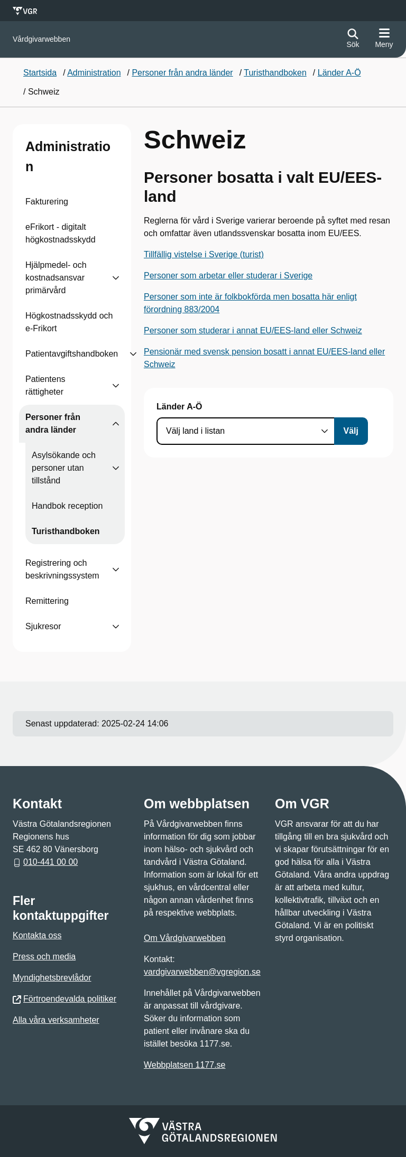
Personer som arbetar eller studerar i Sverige (228, 275)
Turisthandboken (66, 531)
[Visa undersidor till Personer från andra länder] (116, 424)
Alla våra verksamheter (56, 1019)
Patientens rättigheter (45, 385)
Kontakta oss (37, 935)
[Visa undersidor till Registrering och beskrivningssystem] (116, 569)
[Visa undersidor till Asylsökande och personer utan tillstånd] (116, 468)
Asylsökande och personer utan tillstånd (64, 468)
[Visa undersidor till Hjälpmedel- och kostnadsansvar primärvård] (116, 278)
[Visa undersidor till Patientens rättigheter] (116, 386)
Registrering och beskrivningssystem (62, 569)
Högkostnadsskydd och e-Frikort (69, 322)
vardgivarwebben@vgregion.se (202, 971)
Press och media (44, 956)
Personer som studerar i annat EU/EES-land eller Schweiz (253, 330)
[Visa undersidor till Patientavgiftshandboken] (133, 354)
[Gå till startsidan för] (41, 39)
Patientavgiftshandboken (71, 353)
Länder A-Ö (179, 406)
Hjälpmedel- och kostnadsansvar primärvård (56, 277)
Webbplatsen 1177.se (184, 1064)
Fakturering (46, 201)
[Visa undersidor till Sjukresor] (116, 627)
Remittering (47, 600)
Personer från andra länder (52, 423)
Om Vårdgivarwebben (185, 938)
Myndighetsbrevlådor (52, 977)
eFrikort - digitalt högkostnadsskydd (60, 233)
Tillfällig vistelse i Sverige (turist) (204, 254)
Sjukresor (43, 626)
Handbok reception (67, 505)
